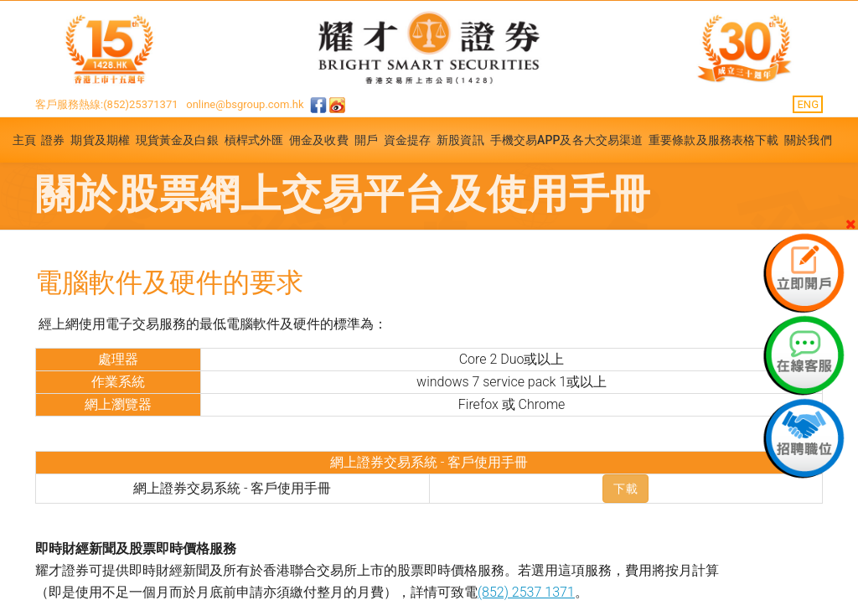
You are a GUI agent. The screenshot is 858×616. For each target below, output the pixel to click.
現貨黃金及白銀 (177, 140)
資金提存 (407, 140)
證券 (53, 140)
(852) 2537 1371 (526, 592)
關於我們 (807, 140)
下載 (625, 488)
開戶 (366, 140)
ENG (808, 104)
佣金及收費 (319, 140)
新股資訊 (460, 140)
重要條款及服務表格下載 (713, 140)
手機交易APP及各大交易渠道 (567, 140)
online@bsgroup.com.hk (244, 104)
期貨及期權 (100, 140)
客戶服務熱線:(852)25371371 (106, 104)
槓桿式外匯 (254, 140)
